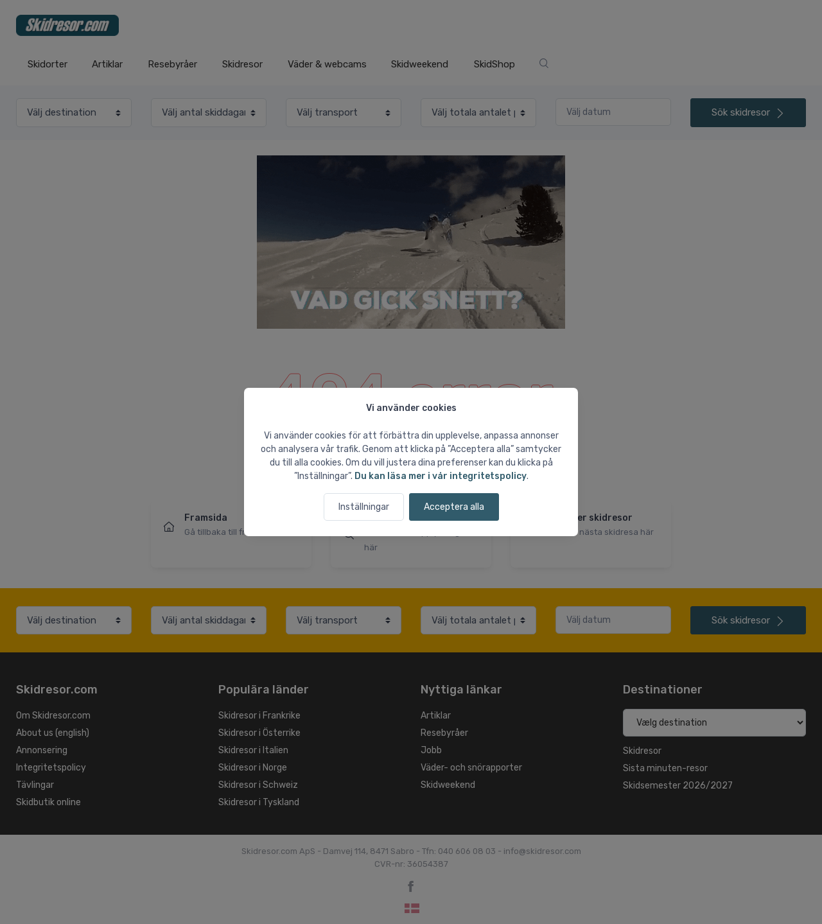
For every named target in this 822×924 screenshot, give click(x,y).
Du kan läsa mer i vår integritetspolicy (440, 476)
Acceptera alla (454, 506)
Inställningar (363, 506)
